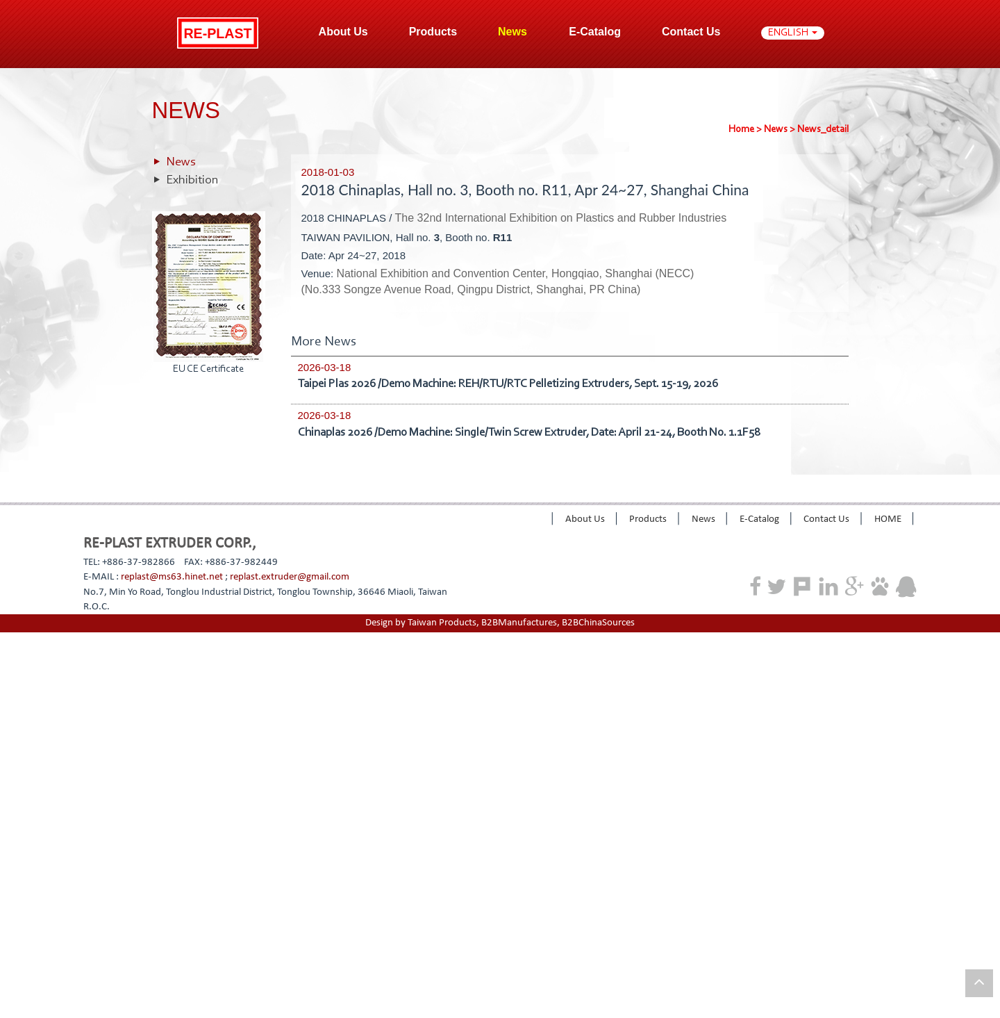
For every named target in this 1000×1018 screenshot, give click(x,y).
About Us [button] (343, 32)
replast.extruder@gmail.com (289, 577)
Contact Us (691, 32)
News (776, 129)
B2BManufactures (519, 623)
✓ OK (343, 1010)
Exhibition (192, 180)
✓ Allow (17, 669)
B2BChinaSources (598, 623)
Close (11, 639)
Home (741, 129)
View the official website (107, 774)
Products (433, 32)
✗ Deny (16, 684)
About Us (585, 519)
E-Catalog (595, 32)
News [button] (514, 32)
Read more (27, 774)
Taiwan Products (442, 623)
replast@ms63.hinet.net (172, 577)
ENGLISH (792, 33)
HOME (887, 519)
